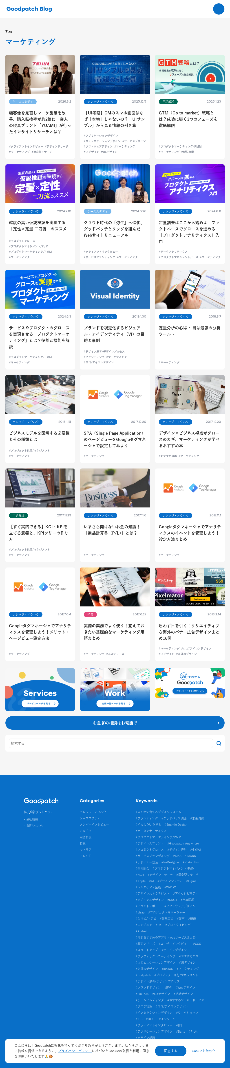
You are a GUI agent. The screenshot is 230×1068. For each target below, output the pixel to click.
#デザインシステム (170, 881)
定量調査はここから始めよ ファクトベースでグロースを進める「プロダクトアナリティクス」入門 (189, 232)
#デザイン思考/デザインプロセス (158, 981)
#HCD (140, 874)
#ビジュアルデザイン (150, 899)
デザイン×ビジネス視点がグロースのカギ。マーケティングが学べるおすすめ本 (189, 439)
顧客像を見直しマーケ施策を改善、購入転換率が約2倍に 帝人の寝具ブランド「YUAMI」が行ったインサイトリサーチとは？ (40, 122)
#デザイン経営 (177, 849)
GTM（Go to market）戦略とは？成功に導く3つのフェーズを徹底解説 (188, 119)
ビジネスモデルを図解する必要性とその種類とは (39, 436)
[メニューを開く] (219, 9)
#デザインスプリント (150, 843)
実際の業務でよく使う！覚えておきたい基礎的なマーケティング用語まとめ (114, 632)
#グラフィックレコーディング (155, 956)
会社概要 (32, 819)
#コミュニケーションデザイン (155, 962)
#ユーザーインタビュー (174, 943)
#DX (159, 924)
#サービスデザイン (174, 950)
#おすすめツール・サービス (185, 1000)
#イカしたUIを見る (148, 824)
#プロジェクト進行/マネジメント (176, 975)
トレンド (85, 855)
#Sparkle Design (176, 824)
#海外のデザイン (147, 968)
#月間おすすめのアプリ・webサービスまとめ (166, 937)
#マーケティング (188, 968)
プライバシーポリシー (75, 1051)
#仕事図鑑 (187, 899)
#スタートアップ (147, 950)
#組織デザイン (183, 993)
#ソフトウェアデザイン (179, 906)
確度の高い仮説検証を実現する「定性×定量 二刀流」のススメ (38, 226)
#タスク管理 (144, 1006)
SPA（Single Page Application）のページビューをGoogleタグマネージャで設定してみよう (115, 439)
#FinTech (142, 993)
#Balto (180, 1031)
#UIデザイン (187, 962)
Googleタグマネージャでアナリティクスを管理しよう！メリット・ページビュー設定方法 (40, 632)
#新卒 (181, 918)
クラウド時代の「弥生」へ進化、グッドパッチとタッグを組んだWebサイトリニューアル (114, 229)
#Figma (191, 881)
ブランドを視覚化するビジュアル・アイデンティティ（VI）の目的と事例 (114, 334)
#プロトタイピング (177, 924)
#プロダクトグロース (150, 849)
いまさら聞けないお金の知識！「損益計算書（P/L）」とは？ (112, 530)
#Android (142, 931)
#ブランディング (147, 818)
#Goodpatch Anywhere (183, 843)
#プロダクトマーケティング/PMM (158, 837)
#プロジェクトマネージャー (166, 912)
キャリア (85, 849)
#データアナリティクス (151, 830)
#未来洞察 (197, 818)
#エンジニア (144, 924)
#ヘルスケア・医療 (148, 887)
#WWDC (170, 887)
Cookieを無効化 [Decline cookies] (204, 1051)
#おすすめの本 (188, 956)
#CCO (197, 943)
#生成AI (195, 849)
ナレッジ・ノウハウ (93, 812)
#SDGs (172, 899)
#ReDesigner (170, 862)
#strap (140, 912)
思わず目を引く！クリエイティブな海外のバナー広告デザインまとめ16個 (189, 632)
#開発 (168, 987)
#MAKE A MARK (184, 855)
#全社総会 (142, 868)
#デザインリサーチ (160, 874)
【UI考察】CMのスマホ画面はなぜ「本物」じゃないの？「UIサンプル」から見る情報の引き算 (114, 119)
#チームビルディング (150, 1000)
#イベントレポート (148, 906)
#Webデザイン (185, 987)
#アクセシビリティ (185, 893)
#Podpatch (143, 975)
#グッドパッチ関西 (174, 818)
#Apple (141, 881)
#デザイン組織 (145, 1037)
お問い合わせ (35, 825)
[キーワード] (111, 743)
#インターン (167, 1019)
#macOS (167, 968)
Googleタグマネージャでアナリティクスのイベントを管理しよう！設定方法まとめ (190, 533)
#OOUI (150, 1019)
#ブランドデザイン (148, 987)
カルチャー (87, 830)
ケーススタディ (90, 818)
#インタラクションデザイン (154, 1012)
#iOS (139, 1019)
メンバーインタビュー (94, 824)
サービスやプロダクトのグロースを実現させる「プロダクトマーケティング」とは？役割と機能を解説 (39, 337)
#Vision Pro (191, 862)
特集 (83, 843)
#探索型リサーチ (187, 874)
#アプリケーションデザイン (154, 1031)
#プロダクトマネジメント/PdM (174, 868)
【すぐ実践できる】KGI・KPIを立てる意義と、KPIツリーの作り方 (39, 533)
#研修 (192, 918)
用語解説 (85, 837)
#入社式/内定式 (146, 918)
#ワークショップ (187, 1012)
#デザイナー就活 (147, 862)
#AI (151, 881)
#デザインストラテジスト (153, 893)
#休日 (180, 1025)
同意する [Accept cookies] (170, 1051)
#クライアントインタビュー (154, 1025)
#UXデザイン (161, 993)
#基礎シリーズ (145, 943)
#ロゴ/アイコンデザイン (172, 1006)
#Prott (193, 1031)
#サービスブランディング (153, 855)
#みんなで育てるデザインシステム (158, 812)
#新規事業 (166, 918)
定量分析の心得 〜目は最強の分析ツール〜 (190, 331)
